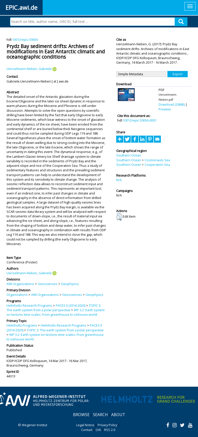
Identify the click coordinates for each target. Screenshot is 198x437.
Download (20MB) (172, 104)
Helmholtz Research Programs (29, 305)
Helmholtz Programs (22, 325)
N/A (119, 180)
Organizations (17, 294)
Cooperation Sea (157, 164)
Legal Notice (85, 425)
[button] (119, 217)
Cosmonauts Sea (157, 160)
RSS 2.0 (109, 429)
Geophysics (70, 284)
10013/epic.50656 (25, 39)
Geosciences (47, 284)
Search (100, 414)
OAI (98, 429)
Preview (165, 109)
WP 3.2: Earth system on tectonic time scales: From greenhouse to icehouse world (56, 312)
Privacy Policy (107, 425)
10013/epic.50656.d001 (140, 120)
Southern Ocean (128, 155)
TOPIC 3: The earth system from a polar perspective (54, 307)
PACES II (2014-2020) (70, 305)
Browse (81, 414)
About (118, 414)
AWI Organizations (20, 284)
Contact (86, 429)
